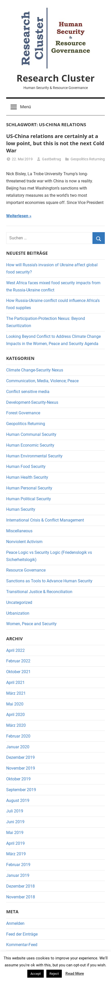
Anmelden (15, 923)
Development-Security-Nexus (32, 402)
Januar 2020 (17, 746)
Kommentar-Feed (21, 944)
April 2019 (15, 843)
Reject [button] (54, 974)
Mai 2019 (14, 832)
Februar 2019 (18, 864)
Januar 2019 (17, 875)
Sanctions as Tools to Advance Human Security (49, 580)
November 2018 (20, 897)
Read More (74, 973)
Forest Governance (23, 412)
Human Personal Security (29, 488)
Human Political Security (28, 498)
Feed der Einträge (22, 934)
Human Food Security (26, 466)
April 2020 (15, 714)
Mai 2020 (14, 704)
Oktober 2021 (18, 671)
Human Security (20, 509)
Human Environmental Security (34, 456)
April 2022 (15, 650)
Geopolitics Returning (88, 159)
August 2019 (17, 800)
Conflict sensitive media (27, 391)
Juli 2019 (14, 811)
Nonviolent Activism (24, 541)
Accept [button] (35, 974)
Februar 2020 (18, 736)
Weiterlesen (17, 215)
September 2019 (21, 789)
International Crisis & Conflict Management (45, 520)
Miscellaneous (19, 530)
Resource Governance (26, 570)
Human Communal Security (31, 434)
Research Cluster (55, 78)
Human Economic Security (30, 445)
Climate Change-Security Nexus (34, 370)
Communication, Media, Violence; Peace (42, 380)
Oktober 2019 (18, 779)
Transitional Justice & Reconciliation (39, 591)
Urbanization (17, 613)
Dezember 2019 (20, 757)
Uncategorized (19, 602)
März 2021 (16, 693)
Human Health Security (27, 477)
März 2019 (16, 853)
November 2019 (20, 768)
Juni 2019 (15, 821)
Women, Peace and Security (31, 623)
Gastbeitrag (51, 159)
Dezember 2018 (20, 886)
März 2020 (16, 725)
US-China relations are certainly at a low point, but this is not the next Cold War (55, 143)
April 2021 (15, 682)
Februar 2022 (18, 661)
